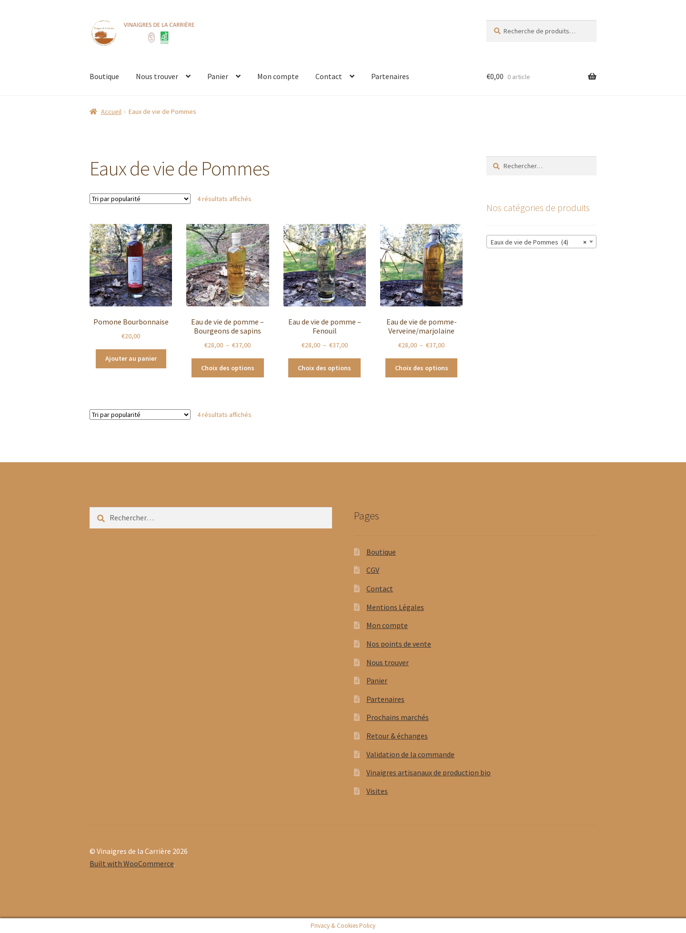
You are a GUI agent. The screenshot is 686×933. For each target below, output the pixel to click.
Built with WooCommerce (132, 863)
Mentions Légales (395, 607)
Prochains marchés (397, 717)
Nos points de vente (398, 644)
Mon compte (278, 76)
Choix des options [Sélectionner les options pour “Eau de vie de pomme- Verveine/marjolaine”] (421, 368)
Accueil (111, 111)
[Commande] (140, 198)
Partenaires (390, 76)
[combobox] (541, 241)
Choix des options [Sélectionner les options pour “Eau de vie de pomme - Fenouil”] (324, 368)
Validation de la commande (410, 754)
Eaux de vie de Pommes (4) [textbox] (538, 242)
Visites (377, 791)
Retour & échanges (397, 735)
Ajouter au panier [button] (131, 358)
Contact (328, 76)
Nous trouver (157, 76)
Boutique (104, 76)
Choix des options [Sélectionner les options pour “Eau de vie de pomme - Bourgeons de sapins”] (227, 368)
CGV (372, 570)
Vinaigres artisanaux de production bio (428, 772)
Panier (217, 76)
